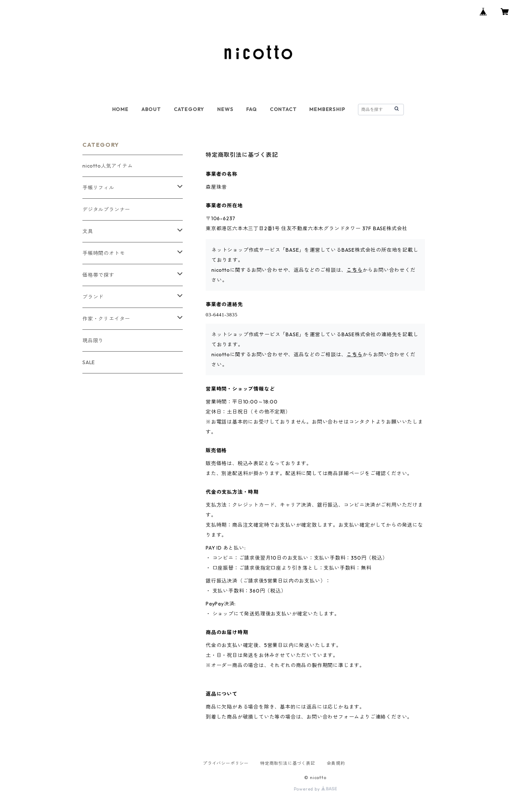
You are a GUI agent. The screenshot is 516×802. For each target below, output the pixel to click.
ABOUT (151, 109)
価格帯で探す (98, 275)
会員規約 (336, 763)
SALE (88, 362)
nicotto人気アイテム (107, 166)
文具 (87, 231)
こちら (354, 270)
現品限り (93, 340)
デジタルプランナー (106, 209)
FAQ (251, 109)
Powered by (315, 789)
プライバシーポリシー (226, 763)
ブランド (93, 297)
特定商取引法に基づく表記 (287, 763)
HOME (120, 109)
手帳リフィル (98, 187)
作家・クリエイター (106, 318)
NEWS (225, 109)
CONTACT (283, 109)
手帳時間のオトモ (103, 253)
